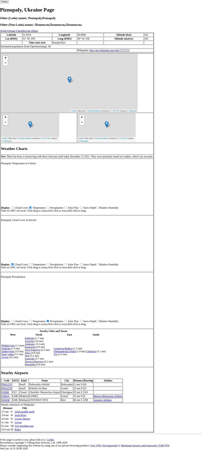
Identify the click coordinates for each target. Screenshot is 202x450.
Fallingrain (133, 111)
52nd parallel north (24, 411)
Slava (28, 352)
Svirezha (29, 341)
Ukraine (11, 31)
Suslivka (5, 348)
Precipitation (56, 207)
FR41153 (6, 384)
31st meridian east (24, 426)
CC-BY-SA (115, 111)
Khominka (30, 364)
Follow (4, 1)
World (3, 31)
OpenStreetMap (93, 111)
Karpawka (30, 347)
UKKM (6, 400)
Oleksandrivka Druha (65, 351)
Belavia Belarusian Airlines (108, 396)
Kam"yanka (7, 354)
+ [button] (5, 58)
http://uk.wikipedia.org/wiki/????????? (109, 50)
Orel (27, 355)
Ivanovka (29, 358)
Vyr (55, 354)
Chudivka (91, 351)
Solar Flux (73, 207)
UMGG (6, 396)
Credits (50, 439)
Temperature (39, 207)
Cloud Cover (21, 207)
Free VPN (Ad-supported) (103, 445)
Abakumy (30, 344)
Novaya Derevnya (34, 361)
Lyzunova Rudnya (63, 348)
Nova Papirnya (32, 350)
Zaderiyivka (7, 351)
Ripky (18, 429)
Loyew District (22, 418)
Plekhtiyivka (8, 345)
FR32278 (6, 388)
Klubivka (29, 338)
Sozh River (20, 415)
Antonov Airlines (103, 400)
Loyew (5, 357)
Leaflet (73, 111)
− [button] (5, 63)
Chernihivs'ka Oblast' (27, 31)
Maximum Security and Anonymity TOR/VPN (145, 445)
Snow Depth (89, 207)
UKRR (5, 392)
